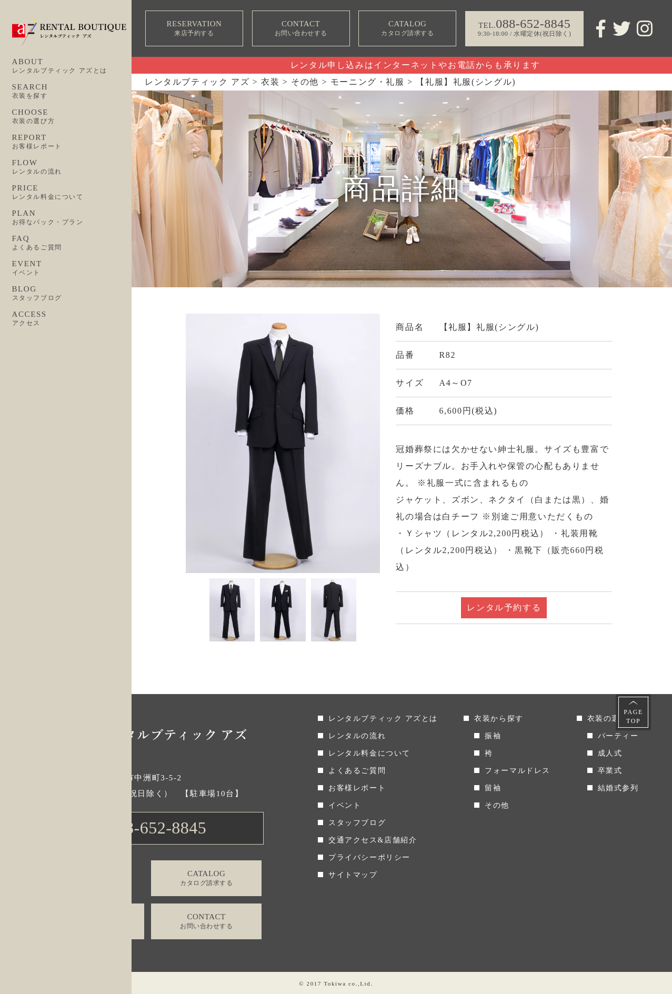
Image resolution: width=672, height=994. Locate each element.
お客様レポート (357, 788)
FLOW (72, 167)
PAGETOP (633, 716)
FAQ (72, 243)
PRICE (72, 193)
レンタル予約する (504, 607)
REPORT (72, 142)
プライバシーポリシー (369, 857)
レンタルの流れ (357, 736)
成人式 (610, 753)
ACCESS (72, 319)
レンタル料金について (369, 753)
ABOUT (72, 66)
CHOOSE (72, 117)
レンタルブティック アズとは (383, 718)
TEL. (149, 827)
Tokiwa (335, 983)
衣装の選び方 (612, 718)
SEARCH (72, 92)
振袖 (493, 736)
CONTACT (300, 28)
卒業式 (610, 771)
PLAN (72, 218)
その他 (497, 805)
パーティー (618, 736)
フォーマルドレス (517, 771)
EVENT (72, 268)
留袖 (493, 788)
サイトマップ (353, 875)
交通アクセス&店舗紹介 (372, 840)
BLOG (72, 294)
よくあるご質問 (357, 771)
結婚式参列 (618, 788)
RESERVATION (194, 28)
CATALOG (407, 28)
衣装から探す (499, 718)
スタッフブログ (357, 823)
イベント (344, 805)
